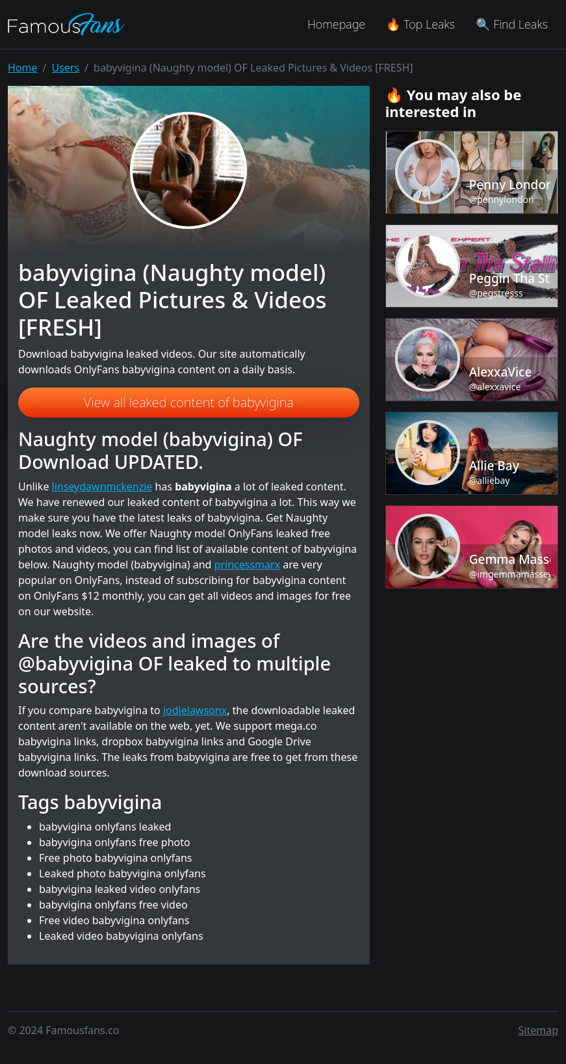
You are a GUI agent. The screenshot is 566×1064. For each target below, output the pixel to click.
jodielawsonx (195, 710)
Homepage (336, 24)
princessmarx (247, 564)
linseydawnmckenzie (102, 486)
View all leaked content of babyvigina (189, 402)
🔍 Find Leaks (512, 24)
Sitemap (539, 1030)
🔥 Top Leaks (420, 24)
